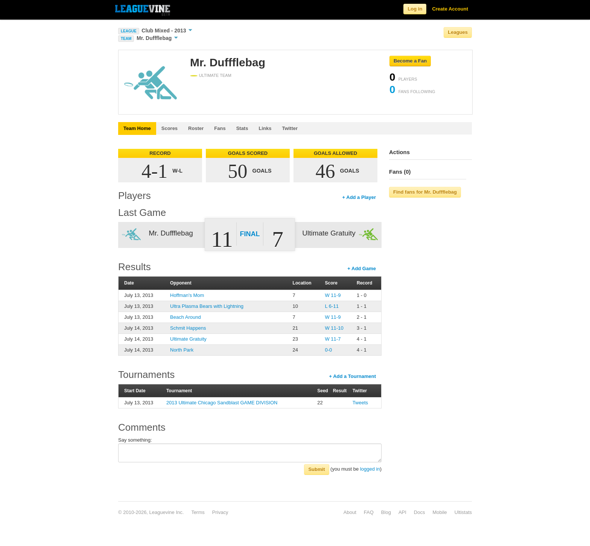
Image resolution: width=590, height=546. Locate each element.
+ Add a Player (359, 197)
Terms (197, 512)
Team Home (137, 128)
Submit (316, 469)
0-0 (328, 350)
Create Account (450, 9)
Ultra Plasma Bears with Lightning (206, 306)
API (402, 512)
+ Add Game (361, 268)
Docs (419, 512)
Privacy (220, 512)
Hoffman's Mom (187, 295)
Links (265, 128)
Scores (169, 128)
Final (250, 234)
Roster (196, 128)
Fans (219, 128)
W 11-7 (333, 339)
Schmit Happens (188, 328)
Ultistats (463, 512)
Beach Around (185, 317)
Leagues (458, 32)
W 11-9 (333, 295)
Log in (415, 9)
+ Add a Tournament (352, 376)
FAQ (369, 512)
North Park (181, 350)
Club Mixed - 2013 (166, 31)
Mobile (439, 512)
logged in (370, 469)
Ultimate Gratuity (188, 339)
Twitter (290, 128)
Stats (242, 128)
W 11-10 (334, 328)
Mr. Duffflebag (157, 38)
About (350, 512)
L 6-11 (331, 306)
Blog (386, 512)
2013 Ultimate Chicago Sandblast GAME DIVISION (222, 402)
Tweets (360, 402)
